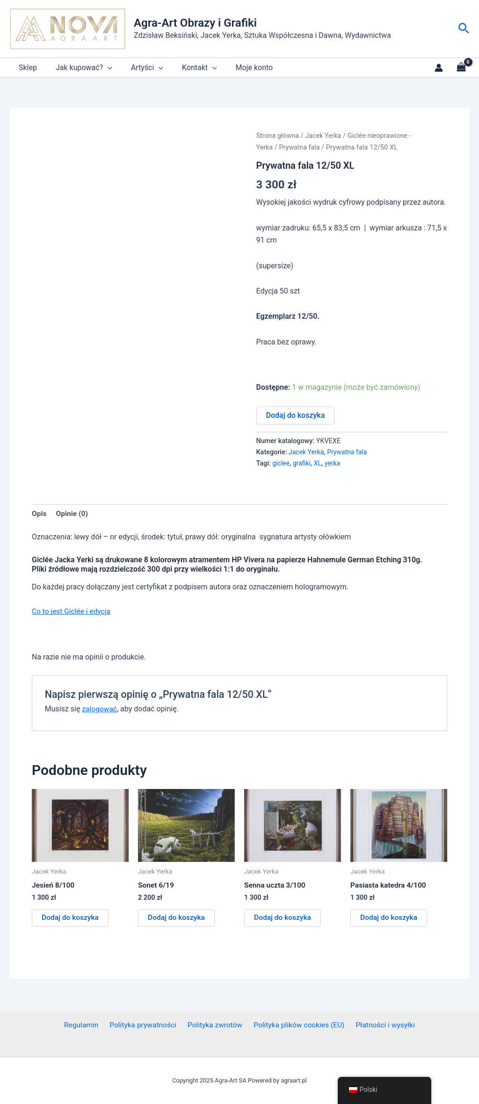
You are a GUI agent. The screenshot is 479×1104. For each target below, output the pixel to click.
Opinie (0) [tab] (72, 513)
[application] (102, 67)
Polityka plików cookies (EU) (296, 1025)
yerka (334, 463)
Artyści (138, 67)
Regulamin (84, 1025)
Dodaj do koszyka (295, 414)
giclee (281, 463)
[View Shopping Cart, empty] (461, 67)
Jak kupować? (78, 67)
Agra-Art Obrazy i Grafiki (195, 22)
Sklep (26, 67)
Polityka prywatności (143, 1025)
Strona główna (278, 135)
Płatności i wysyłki (381, 1025)
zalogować (100, 708)
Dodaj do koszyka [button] (71, 918)
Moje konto (237, 67)
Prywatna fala (301, 147)
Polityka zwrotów (214, 1025)
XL (319, 463)
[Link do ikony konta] (439, 68)
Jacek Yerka (324, 135)
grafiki (302, 463)
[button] (464, 29)
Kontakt (186, 67)
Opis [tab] (39, 513)
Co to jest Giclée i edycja (72, 611)
